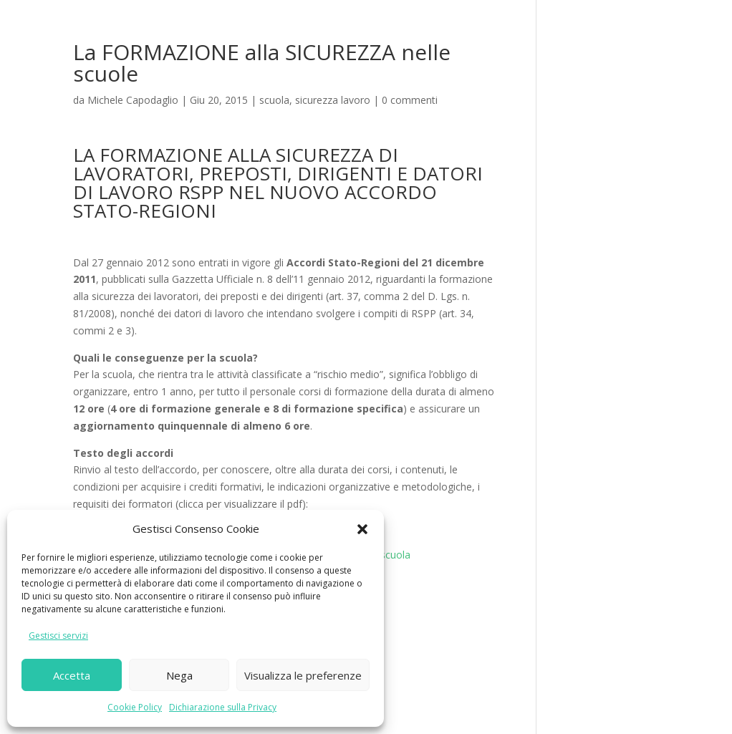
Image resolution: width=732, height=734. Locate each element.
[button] (362, 529)
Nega (179, 675)
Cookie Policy (134, 707)
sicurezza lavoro (332, 100)
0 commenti (410, 100)
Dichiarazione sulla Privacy (222, 707)
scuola (274, 100)
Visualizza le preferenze (303, 675)
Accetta (71, 675)
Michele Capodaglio (132, 100)
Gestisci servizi (58, 635)
